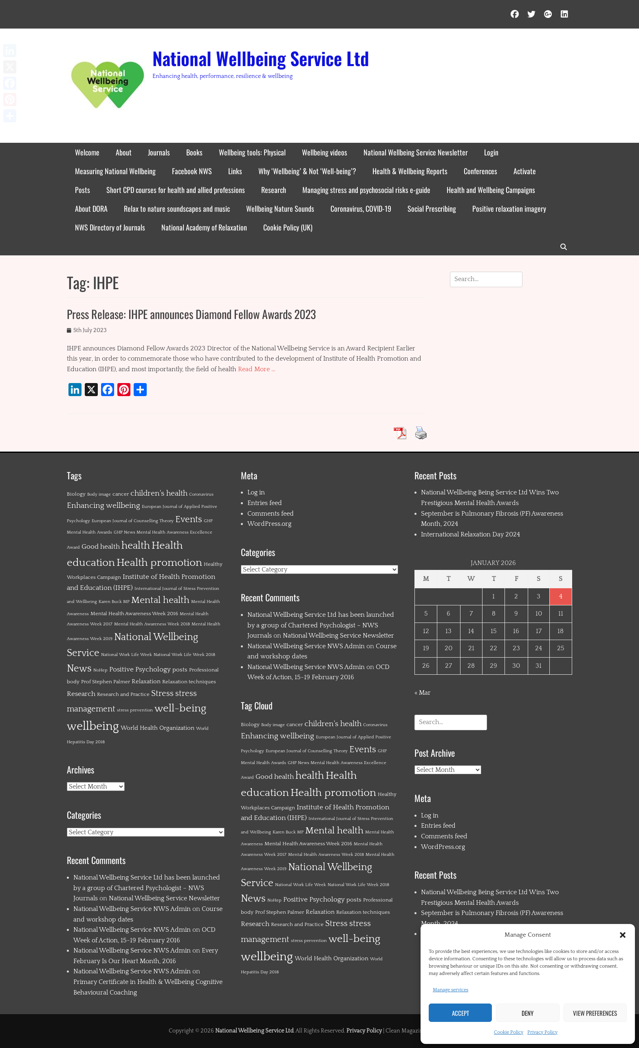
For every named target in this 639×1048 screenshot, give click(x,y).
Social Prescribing (432, 208)
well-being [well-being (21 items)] (180, 708)
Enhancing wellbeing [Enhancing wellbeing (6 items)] (103, 505)
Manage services (450, 990)
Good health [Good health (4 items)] (101, 546)
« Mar (422, 692)
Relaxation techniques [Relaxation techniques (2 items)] (189, 682)
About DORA (91, 208)
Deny (527, 1012)
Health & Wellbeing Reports (409, 171)
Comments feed (270, 513)
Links (235, 171)
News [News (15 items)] (79, 668)
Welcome (87, 152)
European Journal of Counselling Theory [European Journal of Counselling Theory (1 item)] (133, 520)
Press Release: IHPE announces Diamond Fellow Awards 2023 (191, 314)
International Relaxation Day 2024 (470, 534)
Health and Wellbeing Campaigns (491, 189)
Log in (256, 492)
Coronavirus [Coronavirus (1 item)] (201, 494)
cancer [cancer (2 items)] (120, 494)
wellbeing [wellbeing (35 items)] (93, 726)
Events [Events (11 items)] (188, 519)
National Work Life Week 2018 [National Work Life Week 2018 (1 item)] (184, 654)
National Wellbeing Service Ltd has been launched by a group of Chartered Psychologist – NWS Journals (146, 888)
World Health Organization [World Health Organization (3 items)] (157, 728)
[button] (623, 935)
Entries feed (264, 503)
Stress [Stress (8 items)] (162, 693)
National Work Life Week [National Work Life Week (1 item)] (126, 654)
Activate (524, 171)
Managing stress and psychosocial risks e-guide (366, 189)
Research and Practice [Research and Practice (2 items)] (123, 694)
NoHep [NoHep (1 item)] (100, 670)
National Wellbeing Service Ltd (260, 58)
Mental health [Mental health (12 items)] (160, 600)
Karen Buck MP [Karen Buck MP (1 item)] (114, 601)
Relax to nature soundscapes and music (177, 208)
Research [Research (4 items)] (81, 694)
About (124, 152)
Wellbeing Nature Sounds (280, 208)
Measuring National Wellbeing (115, 171)
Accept (460, 1012)
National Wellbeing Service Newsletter (416, 152)
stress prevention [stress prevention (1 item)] (135, 710)
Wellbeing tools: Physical (252, 152)
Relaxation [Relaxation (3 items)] (146, 681)
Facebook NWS (192, 171)
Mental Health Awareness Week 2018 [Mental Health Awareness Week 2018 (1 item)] (152, 624)
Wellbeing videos (324, 152)
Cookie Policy (508, 1032)
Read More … (256, 369)
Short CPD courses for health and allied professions (175, 189)
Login (491, 152)
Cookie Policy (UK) (288, 227)
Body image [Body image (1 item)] (99, 494)
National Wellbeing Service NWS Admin (132, 909)
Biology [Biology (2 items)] (76, 494)
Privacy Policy (542, 1032)
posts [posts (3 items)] (179, 669)
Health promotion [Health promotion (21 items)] (159, 563)
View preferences (595, 1012)
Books (194, 152)
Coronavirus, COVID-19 (361, 208)
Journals (159, 152)
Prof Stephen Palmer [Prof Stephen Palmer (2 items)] (105, 682)
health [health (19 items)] (135, 546)
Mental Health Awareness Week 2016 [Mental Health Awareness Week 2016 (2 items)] (134, 613)
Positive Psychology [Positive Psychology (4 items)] (140, 669)
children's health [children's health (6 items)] (158, 493)
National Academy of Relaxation (204, 227)
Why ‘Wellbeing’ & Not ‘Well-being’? (307, 171)
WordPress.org (269, 523)
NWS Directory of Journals (110, 227)
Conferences (480, 171)
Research (273, 189)
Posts (82, 189)
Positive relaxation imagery (509, 208)
